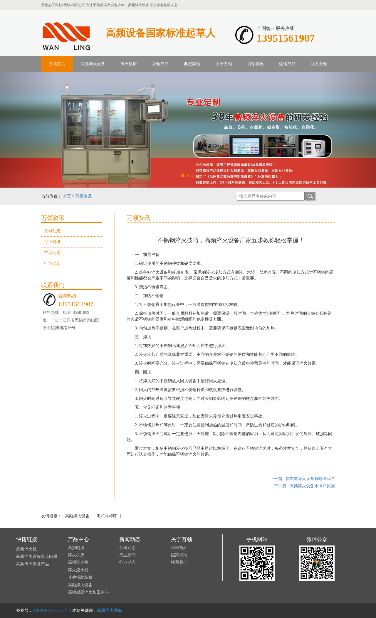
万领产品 (160, 64)
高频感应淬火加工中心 (88, 592)
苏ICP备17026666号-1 (52, 610)
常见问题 (52, 252)
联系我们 (179, 562)
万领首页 (57, 64)
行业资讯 (52, 242)
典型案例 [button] (192, 64)
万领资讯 (83, 196)
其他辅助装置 (80, 577)
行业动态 (52, 263)
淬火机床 (128, 64)
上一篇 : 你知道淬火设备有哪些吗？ (302, 478)
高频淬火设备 (77, 516)
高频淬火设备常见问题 (36, 556)
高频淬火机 (26, 549)
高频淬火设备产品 (32, 564)
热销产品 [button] (287, 64)
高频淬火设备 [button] (92, 64)
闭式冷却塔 (106, 516)
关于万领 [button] (224, 64)
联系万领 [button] (319, 64)
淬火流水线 (78, 570)
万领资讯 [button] (255, 64)
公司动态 (52, 231)
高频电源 (76, 547)
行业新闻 (127, 555)
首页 (67, 196)
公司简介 (179, 547)
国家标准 (179, 555)
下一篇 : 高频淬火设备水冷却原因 (304, 486)
